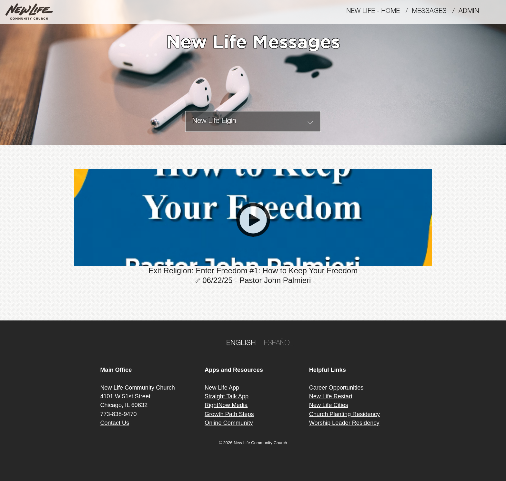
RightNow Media (226, 405)
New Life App (222, 387)
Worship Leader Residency (344, 423)
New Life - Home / (379, 11)
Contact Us (114, 423)
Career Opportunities (336, 387)
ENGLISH (241, 343)
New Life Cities (328, 405)
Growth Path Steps (229, 414)
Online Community (229, 423)
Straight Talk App (226, 396)
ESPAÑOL (278, 343)
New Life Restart (330, 396)
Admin (472, 11)
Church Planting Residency (344, 414)
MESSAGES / (435, 11)
